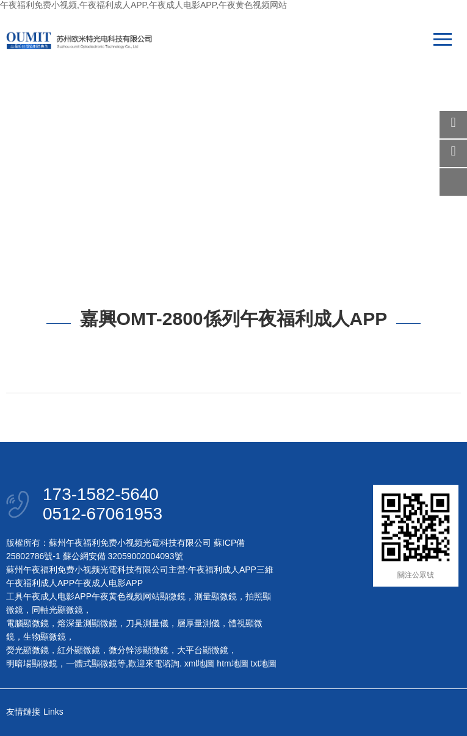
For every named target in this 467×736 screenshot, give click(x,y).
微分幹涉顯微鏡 (138, 650)
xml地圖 (199, 663)
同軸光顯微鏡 (57, 610)
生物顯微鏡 (44, 636)
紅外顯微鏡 (78, 650)
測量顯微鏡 (215, 596)
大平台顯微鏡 (202, 650)
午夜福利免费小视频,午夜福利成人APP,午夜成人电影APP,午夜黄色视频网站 (143, 5)
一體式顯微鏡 (91, 663)
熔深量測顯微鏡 (87, 623)
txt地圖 (264, 663)
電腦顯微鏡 (27, 623)
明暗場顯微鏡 (31, 663)
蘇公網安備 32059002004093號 (121, 556)
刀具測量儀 (147, 623)
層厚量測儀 (198, 623)
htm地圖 (232, 663)
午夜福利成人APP (222, 569)
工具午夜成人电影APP (49, 596)
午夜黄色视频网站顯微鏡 (139, 596)
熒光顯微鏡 (27, 650)
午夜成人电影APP (108, 583)
